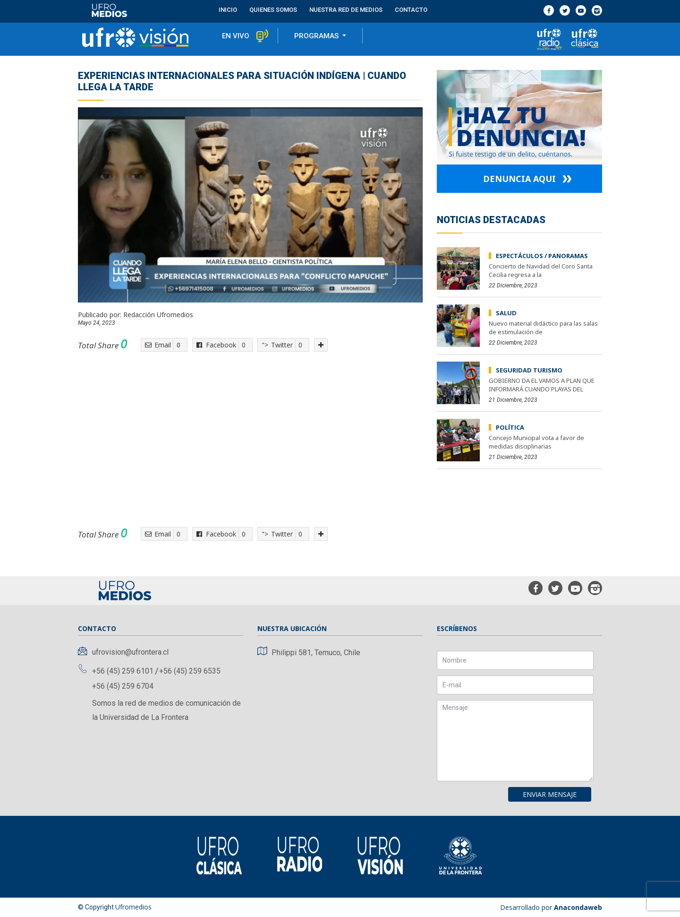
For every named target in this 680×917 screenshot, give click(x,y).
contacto (411, 9)
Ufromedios (133, 906)
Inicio (228, 9)
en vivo (235, 36)
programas (317, 36)
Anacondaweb (578, 907)
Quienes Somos (273, 9)
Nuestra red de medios (345, 9)
